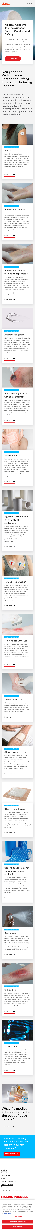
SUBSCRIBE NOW (11, 1154)
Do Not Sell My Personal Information (12, 1191)
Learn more (13, 59)
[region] (17, 1215)
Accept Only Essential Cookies (17, 1221)
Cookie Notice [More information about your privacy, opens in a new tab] (7, 1213)
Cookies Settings (17, 1216)
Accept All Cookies (18, 1226)
